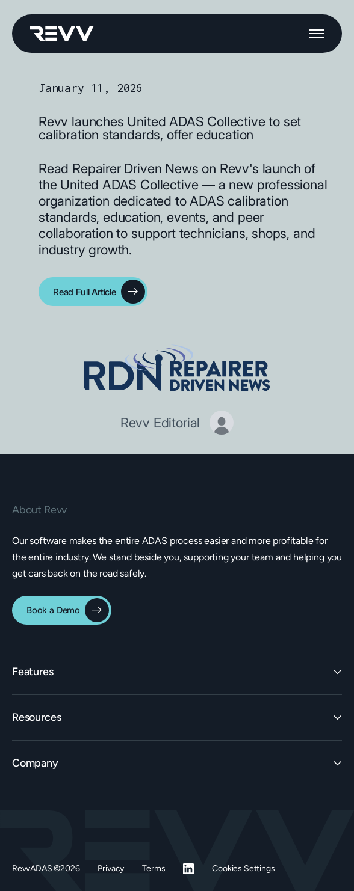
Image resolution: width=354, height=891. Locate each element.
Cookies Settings (243, 868)
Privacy (111, 868)
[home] (62, 33)
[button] (316, 33)
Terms (153, 868)
